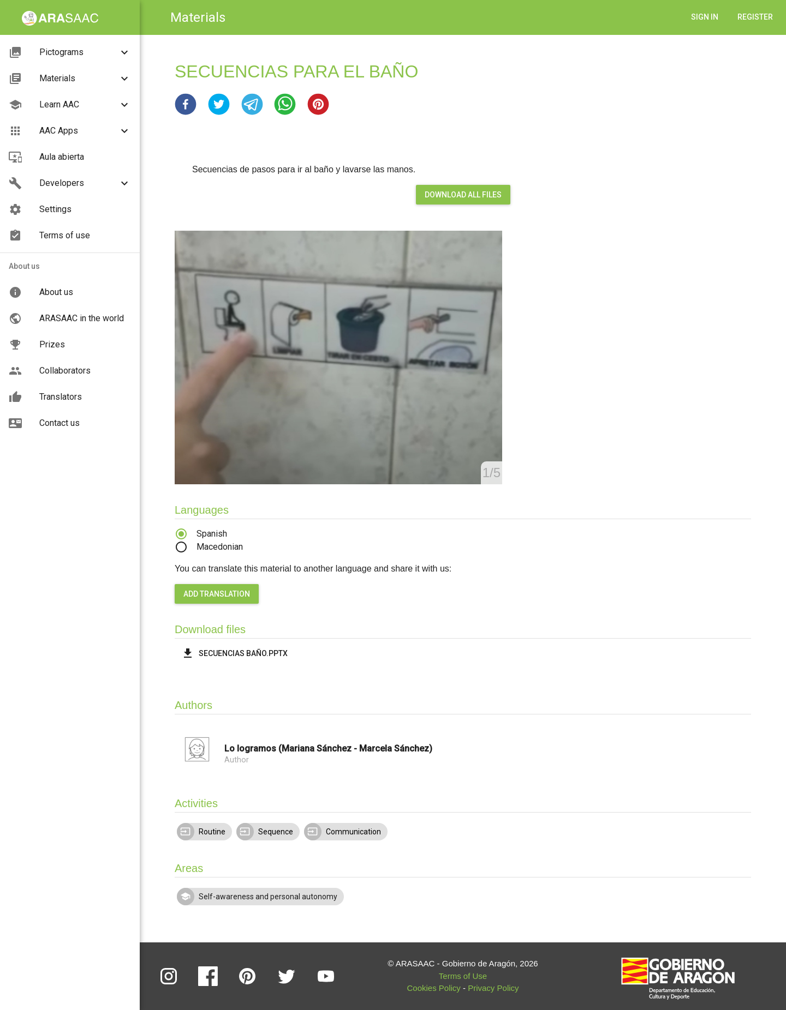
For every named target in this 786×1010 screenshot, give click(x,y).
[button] (185, 104)
